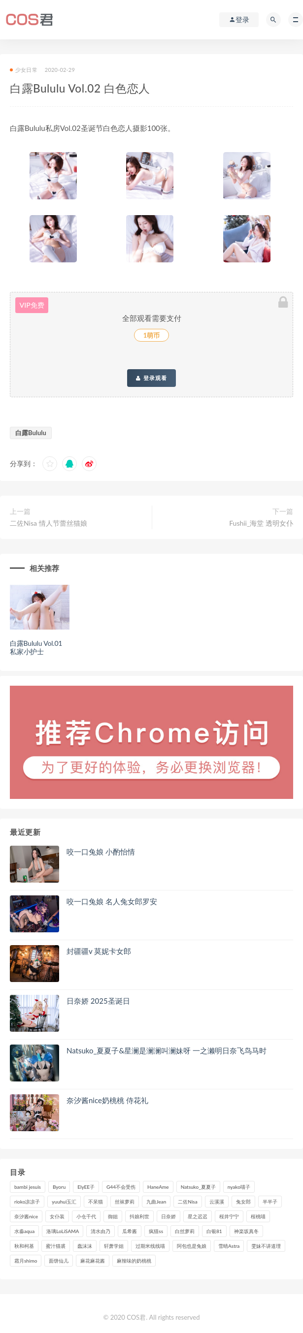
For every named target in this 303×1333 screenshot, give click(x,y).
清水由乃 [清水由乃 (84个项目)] (100, 1231)
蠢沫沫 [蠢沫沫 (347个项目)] (84, 1246)
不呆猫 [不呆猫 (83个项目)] (95, 1202)
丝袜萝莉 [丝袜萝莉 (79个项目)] (125, 1202)
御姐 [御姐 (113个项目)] (113, 1216)
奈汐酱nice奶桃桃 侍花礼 (107, 1100)
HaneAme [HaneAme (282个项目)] (158, 1187)
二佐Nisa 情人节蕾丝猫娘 (48, 523)
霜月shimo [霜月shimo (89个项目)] (25, 1261)
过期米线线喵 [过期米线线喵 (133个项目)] (150, 1246)
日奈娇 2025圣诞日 (98, 1000)
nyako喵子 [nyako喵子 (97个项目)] (239, 1187)
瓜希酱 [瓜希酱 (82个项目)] (129, 1231)
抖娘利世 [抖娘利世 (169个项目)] (139, 1216)
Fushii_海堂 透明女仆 (261, 523)
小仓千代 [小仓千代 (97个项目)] (86, 1216)
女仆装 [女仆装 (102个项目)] (57, 1216)
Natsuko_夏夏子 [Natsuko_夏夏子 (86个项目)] (198, 1187)
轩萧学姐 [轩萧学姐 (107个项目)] (114, 1246)
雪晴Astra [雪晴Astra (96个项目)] (228, 1246)
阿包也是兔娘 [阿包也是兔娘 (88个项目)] (191, 1246)
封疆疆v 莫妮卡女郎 (99, 951)
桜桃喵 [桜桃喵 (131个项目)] (258, 1216)
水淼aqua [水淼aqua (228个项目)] (24, 1231)
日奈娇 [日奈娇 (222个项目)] (168, 1216)
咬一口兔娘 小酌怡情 (101, 851)
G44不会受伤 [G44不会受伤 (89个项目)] (120, 1187)
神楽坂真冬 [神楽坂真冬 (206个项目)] (246, 1231)
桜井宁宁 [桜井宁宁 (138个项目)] (229, 1216)
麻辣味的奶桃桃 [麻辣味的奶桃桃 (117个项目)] (134, 1261)
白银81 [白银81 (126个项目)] (214, 1231)
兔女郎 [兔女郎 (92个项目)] (243, 1202)
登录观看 (151, 378)
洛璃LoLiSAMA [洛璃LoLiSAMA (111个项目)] (62, 1231)
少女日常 (23, 69)
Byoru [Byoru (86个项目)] (59, 1187)
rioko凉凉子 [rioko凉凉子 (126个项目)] (27, 1202)
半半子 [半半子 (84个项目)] (270, 1202)
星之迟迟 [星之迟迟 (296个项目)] (197, 1216)
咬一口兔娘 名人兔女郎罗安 (112, 901)
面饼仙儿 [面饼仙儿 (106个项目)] (58, 1261)
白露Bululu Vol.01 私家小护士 (36, 647)
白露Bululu (30, 433)
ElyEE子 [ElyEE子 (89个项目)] (86, 1187)
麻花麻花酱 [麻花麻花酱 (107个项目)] (92, 1261)
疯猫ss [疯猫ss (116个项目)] (156, 1231)
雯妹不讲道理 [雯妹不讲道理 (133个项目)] (266, 1246)
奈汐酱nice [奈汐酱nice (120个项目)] (26, 1216)
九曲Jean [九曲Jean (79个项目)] (156, 1202)
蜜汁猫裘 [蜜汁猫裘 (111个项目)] (56, 1246)
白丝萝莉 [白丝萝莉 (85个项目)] (185, 1231)
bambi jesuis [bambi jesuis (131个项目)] (27, 1187)
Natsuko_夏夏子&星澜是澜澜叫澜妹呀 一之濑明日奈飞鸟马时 (167, 1050)
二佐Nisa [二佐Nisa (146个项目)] (187, 1202)
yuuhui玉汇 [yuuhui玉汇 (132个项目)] (64, 1202)
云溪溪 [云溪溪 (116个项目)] (216, 1202)
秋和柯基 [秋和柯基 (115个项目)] (24, 1246)
